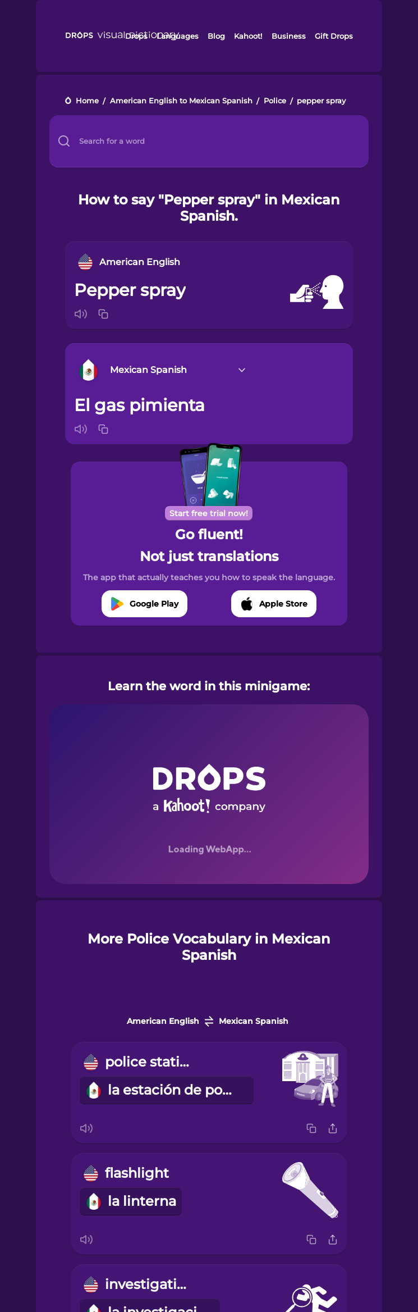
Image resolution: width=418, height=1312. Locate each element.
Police (275, 101)
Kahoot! (248, 35)
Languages (178, 35)
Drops (136, 35)
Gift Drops (334, 35)
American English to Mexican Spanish (181, 101)
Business (289, 35)
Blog (216, 35)
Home (87, 101)
